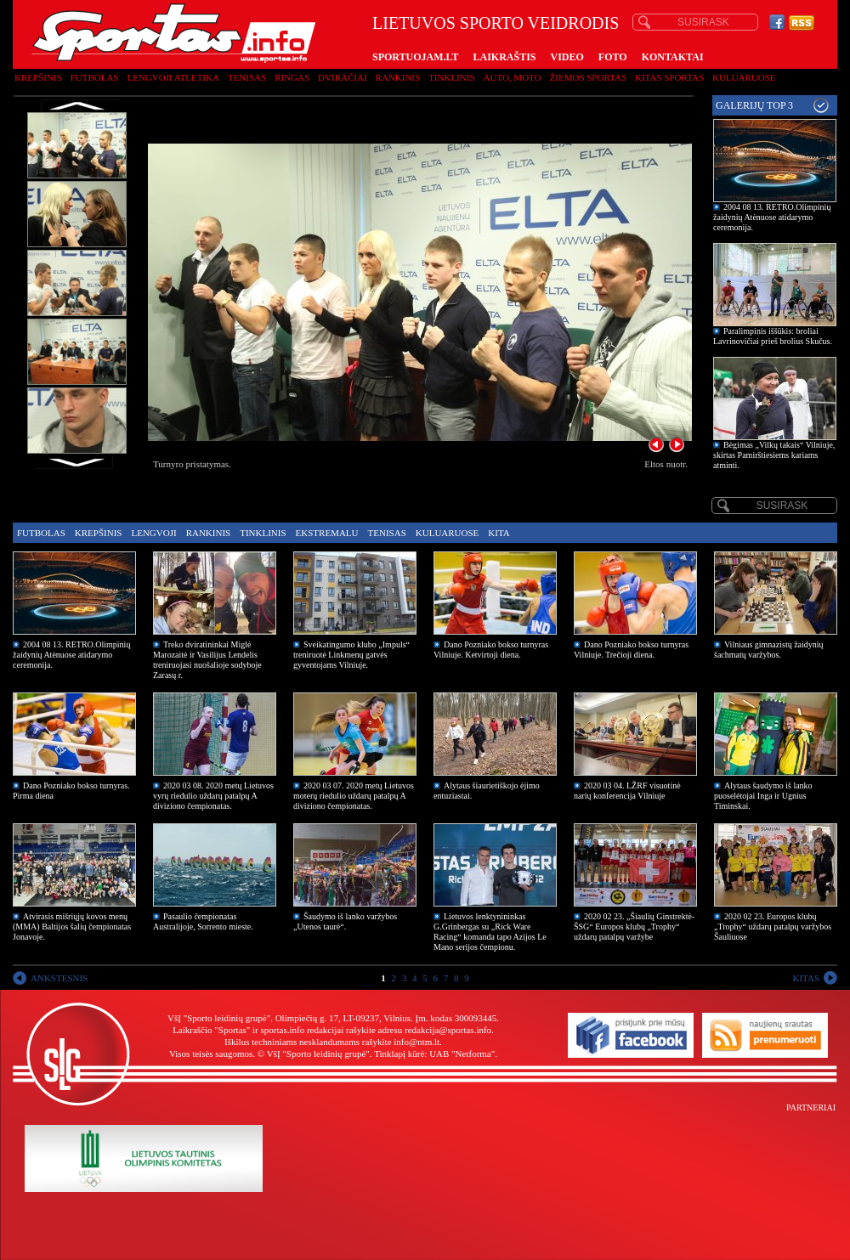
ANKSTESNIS (59, 978)
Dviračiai (342, 77)
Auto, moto (512, 77)
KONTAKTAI (673, 57)
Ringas (292, 77)
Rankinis (398, 77)
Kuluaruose (744, 77)
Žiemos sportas (588, 77)
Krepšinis (38, 77)
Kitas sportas (669, 77)
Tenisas (247, 77)
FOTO (612, 57)
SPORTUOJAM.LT (415, 57)
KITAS (805, 978)
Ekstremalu (327, 533)
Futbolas (95, 77)
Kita (498, 533)
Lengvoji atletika (172, 77)
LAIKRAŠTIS (504, 57)
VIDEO (567, 57)
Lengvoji (153, 533)
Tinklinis (451, 77)
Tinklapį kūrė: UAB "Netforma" (434, 1053)
